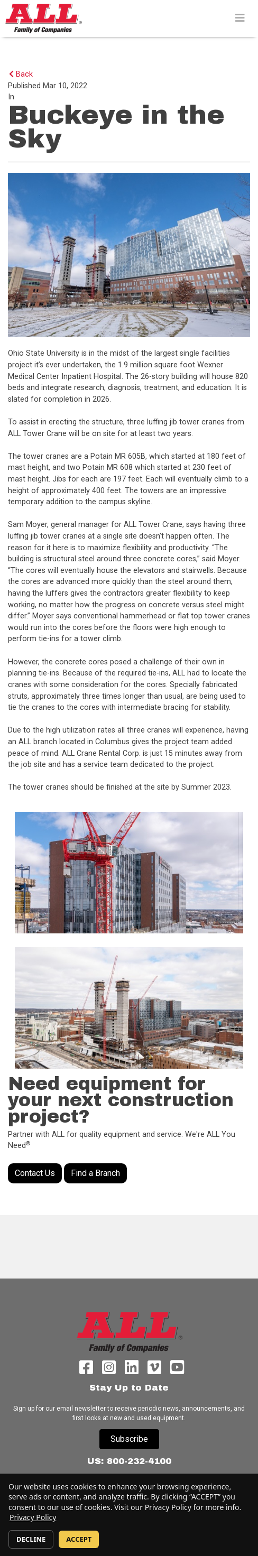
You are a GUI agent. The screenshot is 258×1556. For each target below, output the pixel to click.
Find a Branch (95, 1173)
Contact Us (35, 1173)
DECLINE (30, 1539)
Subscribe (129, 1439)
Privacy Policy (33, 1517)
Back (21, 74)
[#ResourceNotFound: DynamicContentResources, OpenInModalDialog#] (129, 872)
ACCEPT (78, 1539)
